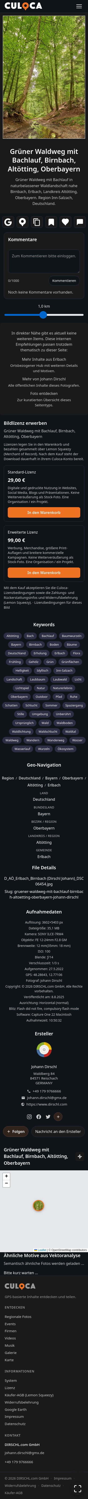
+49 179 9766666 (47, 1091)
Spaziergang (74, 705)
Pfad (59, 697)
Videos (10, 1338)
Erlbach (59, 653)
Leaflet (40, 1250)
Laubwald (60, 679)
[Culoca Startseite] (23, 6)
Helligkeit (22, 670)
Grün (50, 662)
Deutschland (17, 653)
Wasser (77, 740)
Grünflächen (70, 662)
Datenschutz (15, 1423)
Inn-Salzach (64, 670)
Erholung (40, 653)
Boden (54, 644)
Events (10, 1323)
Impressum (14, 1416)
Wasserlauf (22, 749)
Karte (9, 1359)
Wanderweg (55, 740)
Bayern (16, 644)
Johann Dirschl (44, 1066)
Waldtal (70, 731)
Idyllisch (42, 670)
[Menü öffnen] (79, 6)
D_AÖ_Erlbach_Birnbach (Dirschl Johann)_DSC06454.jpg (44, 881)
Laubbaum (37, 679)
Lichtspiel (22, 688)
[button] (38, 1205)
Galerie (11, 1352)
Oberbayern (19, 697)
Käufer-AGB (14, 1493)
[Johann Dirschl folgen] (58, 1116)
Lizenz (10, 1387)
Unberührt (63, 714)
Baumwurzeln (71, 636)
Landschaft (14, 679)
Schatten (11, 705)
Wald (45, 723)
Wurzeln (44, 749)
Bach (30, 636)
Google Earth (16, 1409)
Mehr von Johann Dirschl (44, 379)
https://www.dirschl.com (47, 1104)
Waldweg (11, 740)
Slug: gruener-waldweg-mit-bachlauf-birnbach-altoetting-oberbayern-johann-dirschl (43, 894)
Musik (10, 1345)
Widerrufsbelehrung (62, 597)
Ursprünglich (24, 723)
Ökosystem (65, 749)
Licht (78, 679)
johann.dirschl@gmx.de (46, 1097)
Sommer (51, 705)
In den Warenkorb (44, 512)
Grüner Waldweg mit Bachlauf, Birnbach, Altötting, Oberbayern (44, 160)
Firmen (10, 1330)
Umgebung (40, 714)
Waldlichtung (21, 731)
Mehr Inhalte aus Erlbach (44, 359)
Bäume (72, 644)
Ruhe (73, 697)
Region (8, 778)
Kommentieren (64, 280)
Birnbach (35, 644)
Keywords (44, 624)
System (11, 1380)
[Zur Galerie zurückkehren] (77, 1470)
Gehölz (33, 662)
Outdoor (42, 697)
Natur (41, 688)
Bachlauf (48, 636)
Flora (76, 653)
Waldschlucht (47, 731)
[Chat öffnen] (77, 1455)
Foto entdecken (43, 393)
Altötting (13, 636)
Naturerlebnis (63, 688)
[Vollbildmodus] (77, 1488)
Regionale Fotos (18, 1316)
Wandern (33, 740)
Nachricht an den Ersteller (58, 1131)
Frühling (15, 662)
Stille (20, 714)
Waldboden (65, 723)
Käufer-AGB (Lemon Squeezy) (29, 1395)
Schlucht (31, 705)
